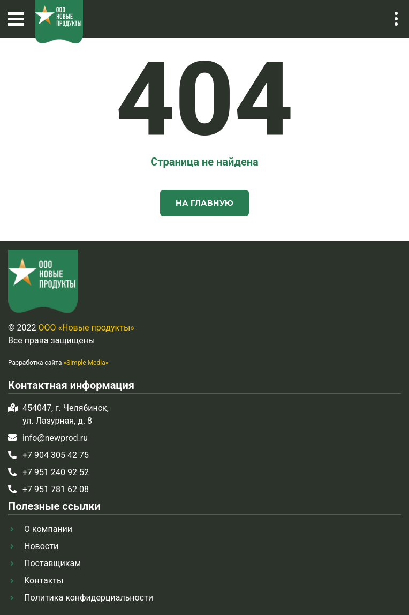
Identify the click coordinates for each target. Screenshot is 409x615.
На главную (204, 203)
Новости (41, 546)
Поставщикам (52, 563)
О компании (48, 529)
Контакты (43, 580)
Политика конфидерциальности (88, 597)
